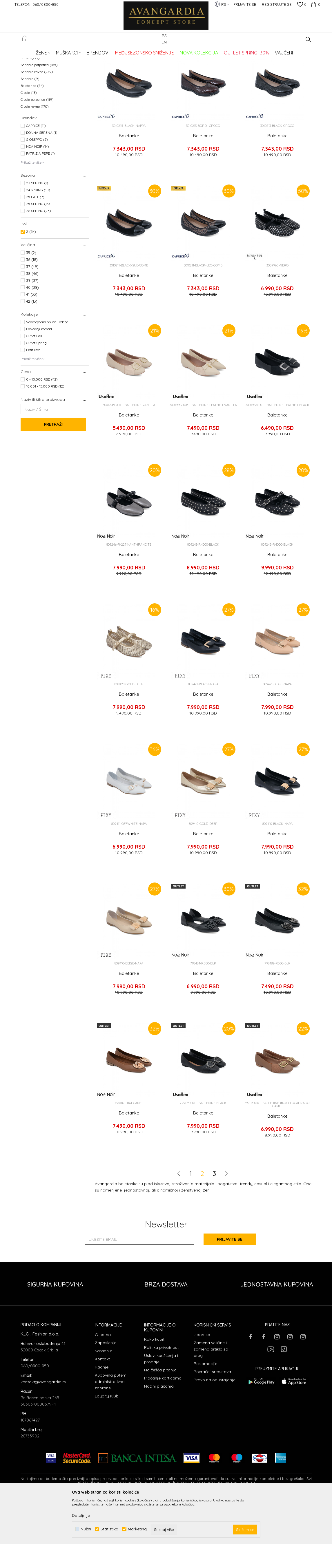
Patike (30, 105)
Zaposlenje (105, 1390)
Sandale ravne (37, 119)
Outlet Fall (34, 383)
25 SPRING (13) (38, 251)
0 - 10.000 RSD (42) (42, 426)
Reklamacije (205, 1410)
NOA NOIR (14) (37, 193)
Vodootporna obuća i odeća (47, 369)
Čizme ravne (35, 84)
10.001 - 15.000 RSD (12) (45, 433)
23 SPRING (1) (37, 230)
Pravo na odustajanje (214, 1427)
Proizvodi (82, 51)
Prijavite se (229, 1286)
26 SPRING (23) (38, 258)
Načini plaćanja (159, 1433)
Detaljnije (81, 1515)
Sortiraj (199, 60)
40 (32, 334)
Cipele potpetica (37, 147)
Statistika (109, 1529)
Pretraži (53, 471)
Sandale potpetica (39, 112)
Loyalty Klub (107, 1443)
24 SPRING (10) (38, 237)
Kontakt (102, 1406)
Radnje (101, 1414)
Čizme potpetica (37, 77)
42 (31, 348)
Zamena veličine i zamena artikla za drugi (211, 1396)
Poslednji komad (39, 376)
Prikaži (250, 60)
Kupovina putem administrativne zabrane (110, 1429)
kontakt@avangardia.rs (43, 1429)
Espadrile (32, 91)
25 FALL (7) (35, 244)
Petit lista (33, 397)
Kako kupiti (154, 1386)
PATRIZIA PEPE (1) (40, 200)
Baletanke (32, 133)
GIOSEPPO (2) (37, 186)
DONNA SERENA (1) (41, 180)
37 (32, 313)
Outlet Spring (36, 390)
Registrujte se (276, 4)
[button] (308, 39)
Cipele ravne (35, 153)
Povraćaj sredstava (212, 1418)
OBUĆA (99, 51)
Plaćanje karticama (163, 1425)
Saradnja (104, 1398)
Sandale (30, 126)
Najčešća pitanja (160, 1417)
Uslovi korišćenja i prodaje (161, 1406)
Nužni (86, 1529)
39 (32, 327)
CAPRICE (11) (36, 173)
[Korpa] (314, 4)
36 (32, 306)
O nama (103, 1381)
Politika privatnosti (161, 1394)
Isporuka (202, 1381)
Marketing (137, 1529)
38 (32, 320)
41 (31, 341)
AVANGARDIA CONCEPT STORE (45, 51)
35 (31, 299)
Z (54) (31, 279)
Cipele (29, 140)
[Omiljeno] (301, 5)
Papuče (31, 98)
